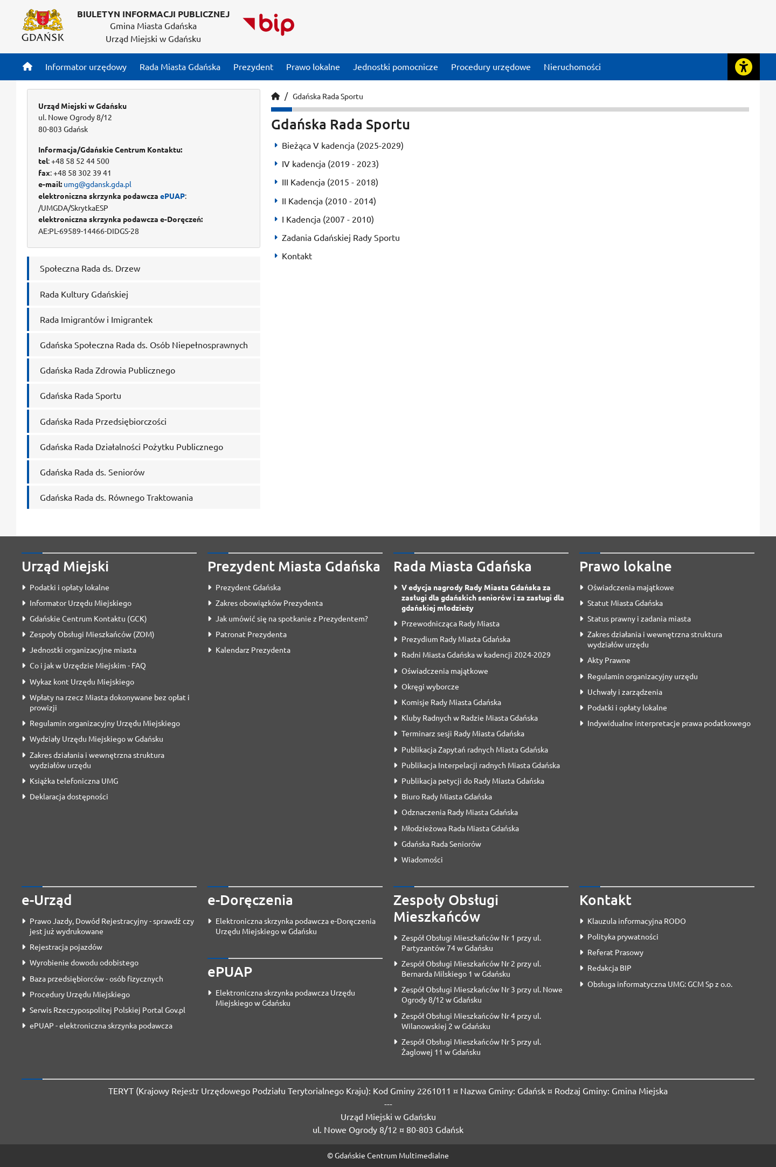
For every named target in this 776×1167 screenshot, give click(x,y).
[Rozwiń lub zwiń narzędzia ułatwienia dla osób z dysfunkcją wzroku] (744, 66)
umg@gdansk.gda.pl (97, 184)
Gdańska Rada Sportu (328, 96)
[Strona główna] (27, 66)
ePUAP (172, 196)
